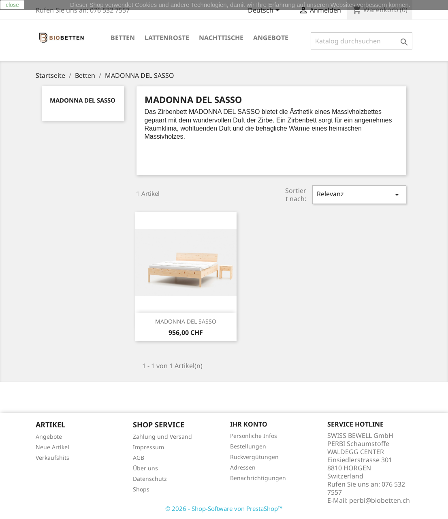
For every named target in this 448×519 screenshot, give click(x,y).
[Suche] (361, 40)
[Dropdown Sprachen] (265, 11)
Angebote (49, 436)
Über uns (145, 468)
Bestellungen (248, 446)
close (12, 5)
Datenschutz (150, 479)
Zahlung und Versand (162, 436)
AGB (138, 457)
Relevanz (359, 194)
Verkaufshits (52, 457)
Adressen (243, 467)
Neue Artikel (52, 447)
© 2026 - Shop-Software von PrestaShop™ (224, 508)
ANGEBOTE (270, 37)
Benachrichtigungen (258, 478)
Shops (141, 489)
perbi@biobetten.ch (379, 500)
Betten (123, 37)
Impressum (148, 447)
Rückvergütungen (254, 457)
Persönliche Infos (253, 436)
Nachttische (221, 37)
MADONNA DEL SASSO (82, 100)
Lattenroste (167, 37)
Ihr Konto (248, 424)
